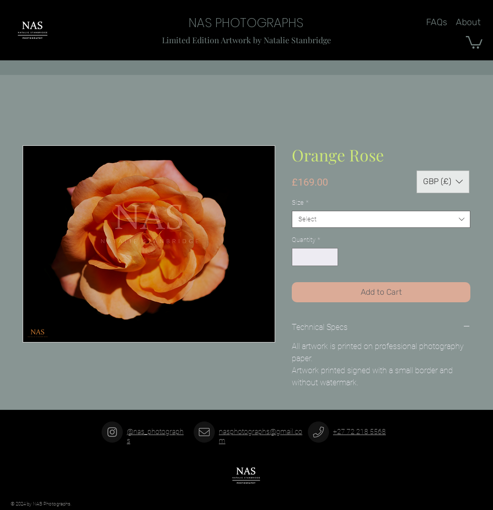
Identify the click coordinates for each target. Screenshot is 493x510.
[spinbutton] (315, 257)
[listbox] (443, 182)
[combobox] (381, 219)
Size (300, 202)
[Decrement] (299, 257)
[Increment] (331, 257)
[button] (474, 42)
